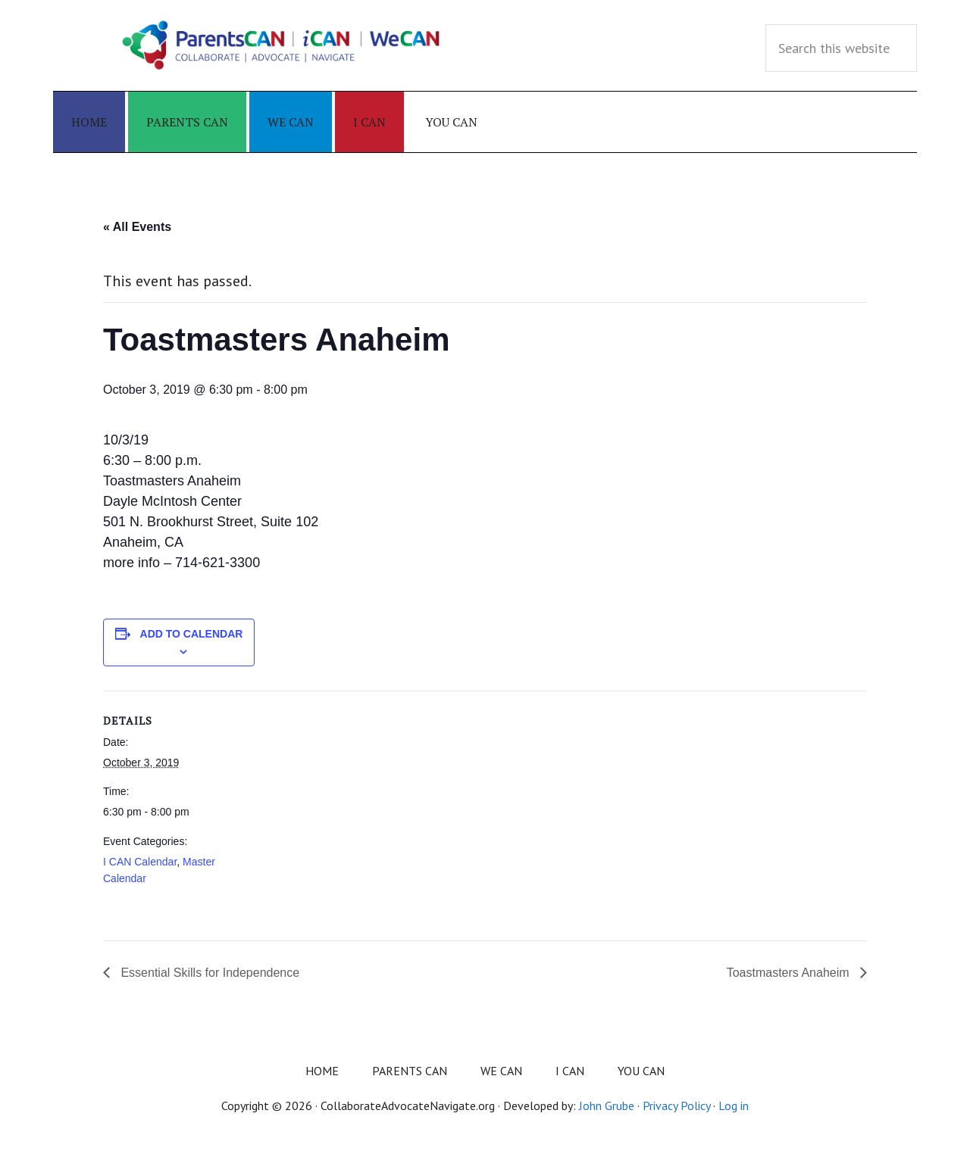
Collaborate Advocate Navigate (280, 45)
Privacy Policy (676, 1105)
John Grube (606, 1105)
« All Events (137, 226)
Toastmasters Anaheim (790, 972)
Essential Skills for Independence (208, 972)
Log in (733, 1105)
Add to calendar (191, 634)
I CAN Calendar (140, 862)
